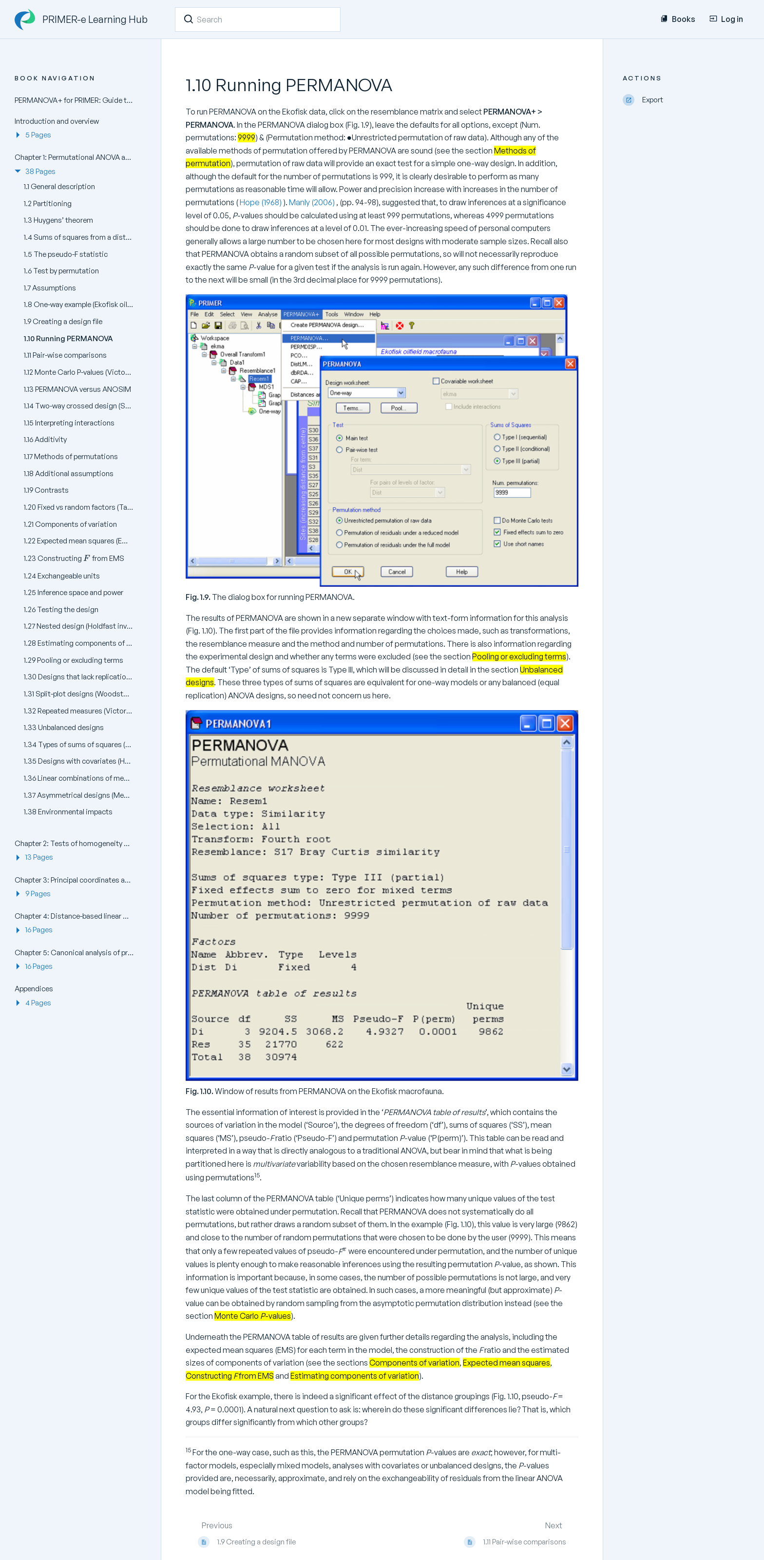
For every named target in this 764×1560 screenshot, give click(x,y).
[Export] (686, 100)
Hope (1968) (260, 202)
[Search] (188, 19)
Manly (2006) (312, 202)
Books (677, 19)
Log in (726, 19)
